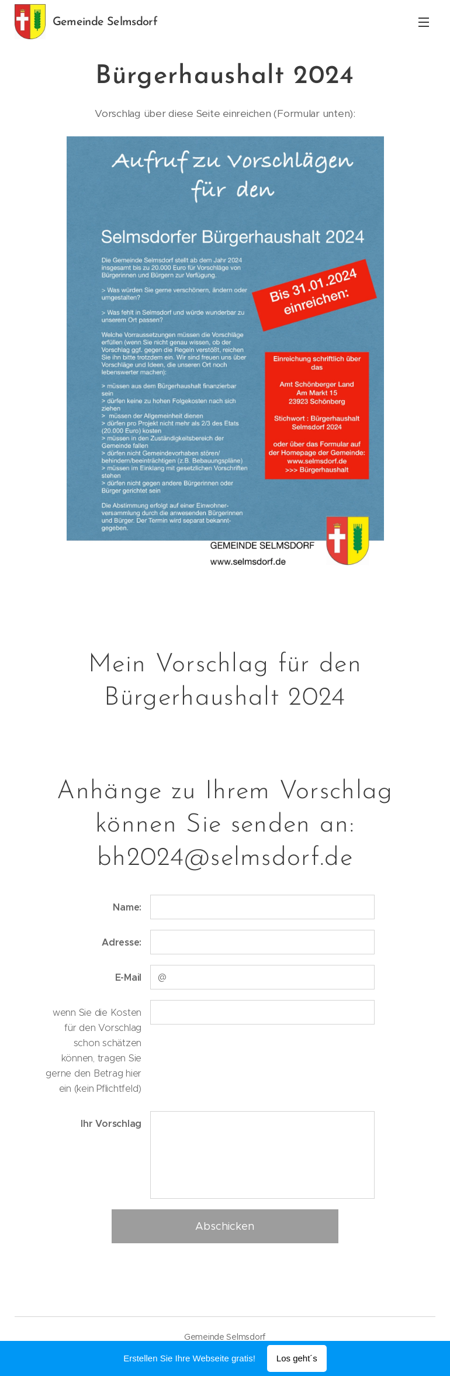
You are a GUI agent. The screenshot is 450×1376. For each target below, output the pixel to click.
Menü (423, 22)
